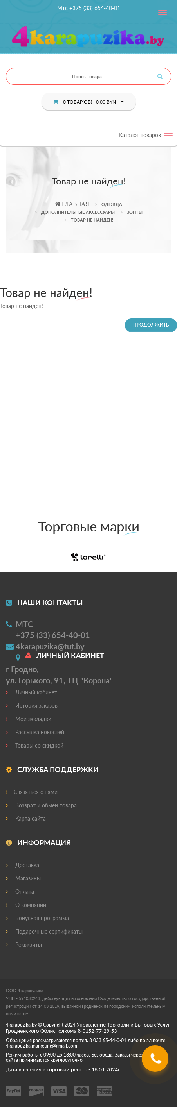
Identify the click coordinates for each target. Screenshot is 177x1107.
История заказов (32, 705)
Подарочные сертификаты (44, 931)
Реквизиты (24, 944)
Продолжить (151, 325)
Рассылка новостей (35, 732)
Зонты (135, 212)
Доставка (22, 865)
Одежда (111, 204)
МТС (24, 624)
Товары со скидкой (34, 745)
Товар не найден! (92, 219)
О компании (26, 904)
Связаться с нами (32, 792)
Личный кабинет (31, 692)
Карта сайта (26, 818)
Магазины (23, 878)
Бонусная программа (37, 918)
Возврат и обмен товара (41, 805)
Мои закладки (28, 718)
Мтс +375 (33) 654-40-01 (88, 8)
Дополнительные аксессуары (78, 212)
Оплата (20, 891)
